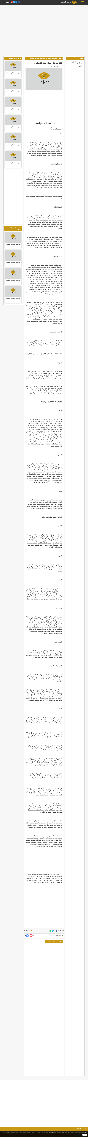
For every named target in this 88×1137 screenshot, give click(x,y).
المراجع (80, 66)
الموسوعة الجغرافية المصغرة (37, 58)
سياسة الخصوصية (77, 1135)
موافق (84, 1135)
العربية (7, 2)
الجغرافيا (48, 58)
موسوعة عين (54, 58)
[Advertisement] (44, 17)
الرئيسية (61, 58)
